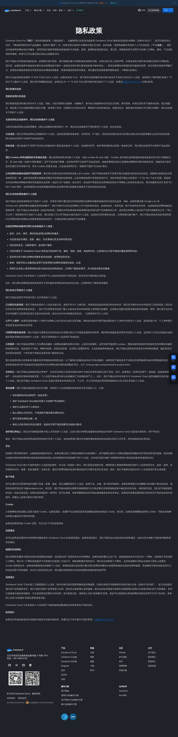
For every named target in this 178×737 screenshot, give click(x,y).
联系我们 (152, 657)
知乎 (121, 661)
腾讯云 (114, 3)
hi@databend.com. (104, 619)
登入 (168, 10)
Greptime (123, 691)
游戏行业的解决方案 (70, 695)
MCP (79, 10)
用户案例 (65, 691)
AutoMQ (123, 695)
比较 (63, 679)
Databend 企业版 (69, 657)
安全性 (64, 674)
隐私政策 (22, 698)
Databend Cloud (68, 652)
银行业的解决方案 (69, 704)
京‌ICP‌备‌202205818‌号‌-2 (16, 703)
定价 (49, 10)
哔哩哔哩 (123, 666)
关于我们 (152, 652)
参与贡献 (123, 657)
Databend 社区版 (69, 661)
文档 (55, 10)
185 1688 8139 (20, 658)
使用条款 (11, 698)
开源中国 (123, 670)
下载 (92, 666)
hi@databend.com (132, 81)
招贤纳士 (152, 661)
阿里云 (103, 3)
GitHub (122, 652)
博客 (92, 657)
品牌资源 (152, 666)
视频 (92, 661)
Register (65, 666)
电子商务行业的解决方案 (72, 700)
